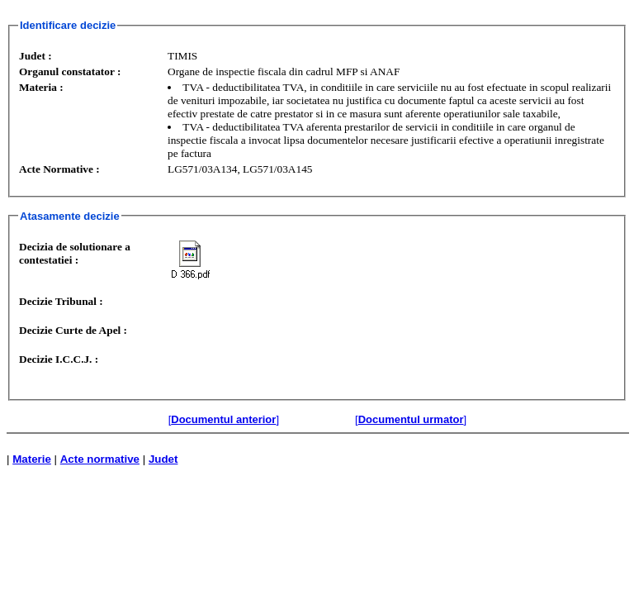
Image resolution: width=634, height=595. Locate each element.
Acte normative (100, 459)
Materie (31, 459)
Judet (163, 459)
